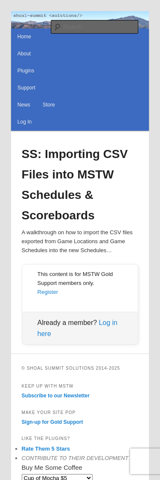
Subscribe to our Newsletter (56, 396)
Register (48, 292)
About (24, 54)
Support (26, 88)
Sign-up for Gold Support (52, 422)
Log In (24, 122)
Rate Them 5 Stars (46, 449)
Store (49, 105)
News (23, 105)
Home (24, 37)
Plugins (25, 71)
